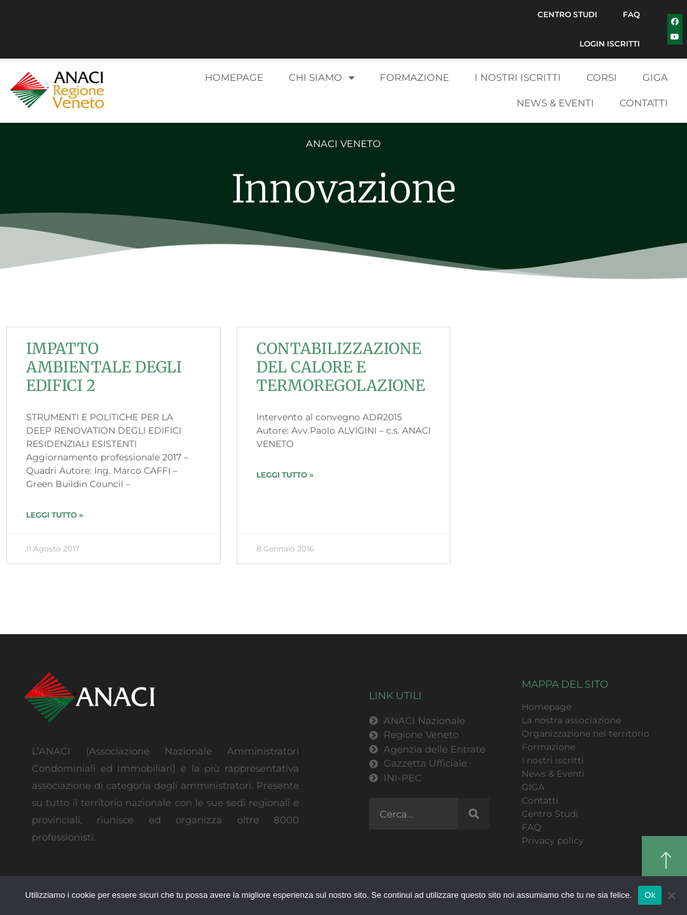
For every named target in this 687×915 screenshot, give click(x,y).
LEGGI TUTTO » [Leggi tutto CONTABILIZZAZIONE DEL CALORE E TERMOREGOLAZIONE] (285, 474)
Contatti (644, 103)
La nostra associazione (571, 720)
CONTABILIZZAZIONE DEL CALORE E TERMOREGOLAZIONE (340, 367)
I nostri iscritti (518, 77)
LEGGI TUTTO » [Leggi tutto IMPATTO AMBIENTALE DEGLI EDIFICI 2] (54, 515)
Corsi (601, 77)
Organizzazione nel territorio (585, 733)
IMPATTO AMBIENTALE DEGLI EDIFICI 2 (104, 367)
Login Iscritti (609, 43)
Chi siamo (321, 78)
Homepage (234, 77)
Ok (649, 895)
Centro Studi (567, 14)
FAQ (631, 14)
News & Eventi (555, 103)
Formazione (414, 77)
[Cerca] (474, 814)
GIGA (655, 77)
